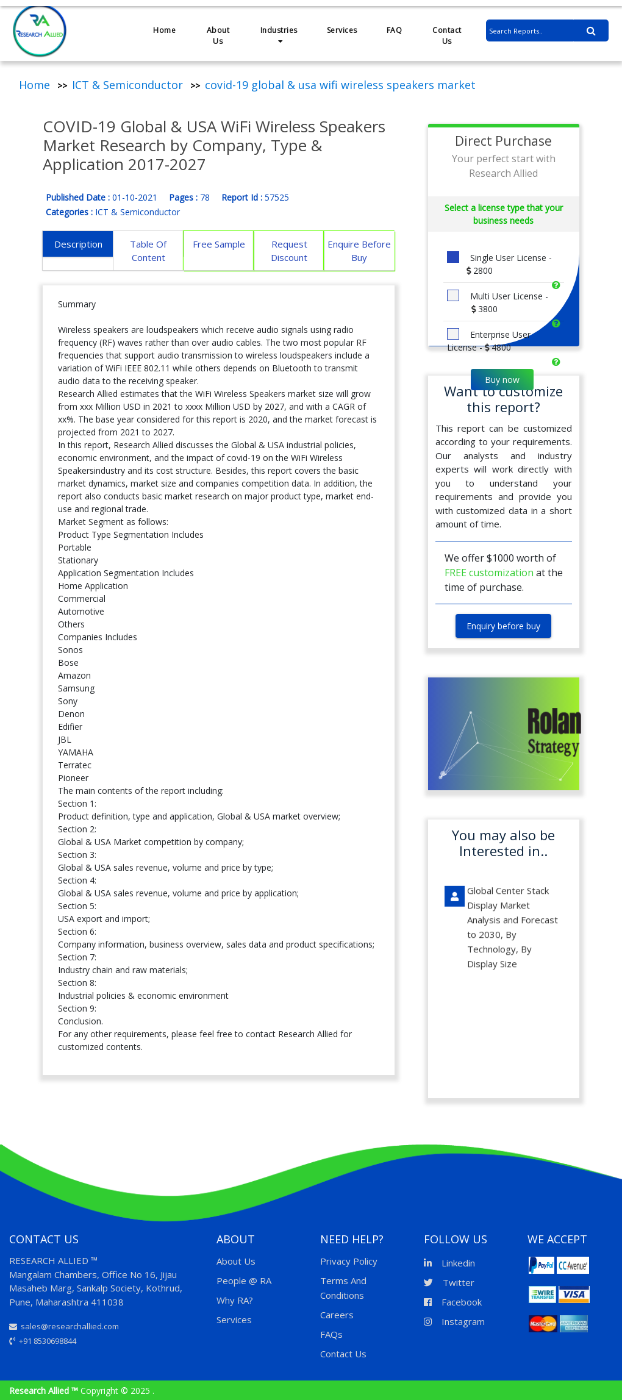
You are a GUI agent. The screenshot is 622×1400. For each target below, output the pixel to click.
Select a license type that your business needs (504, 214)
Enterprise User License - (489, 341)
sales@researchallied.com (64, 1326)
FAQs (331, 1334)
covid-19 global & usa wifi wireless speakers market (340, 84)
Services (342, 30)
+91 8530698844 (42, 1340)
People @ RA (243, 1280)
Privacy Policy (348, 1261)
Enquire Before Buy (359, 251)
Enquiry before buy (503, 626)
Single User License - (499, 264)
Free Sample (219, 244)
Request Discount (289, 251)
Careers (337, 1315)
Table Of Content (148, 251)
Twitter (449, 1282)
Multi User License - (497, 302)
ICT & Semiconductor (127, 84)
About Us (218, 35)
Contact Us (447, 35)
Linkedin (449, 1263)
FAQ (394, 30)
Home (164, 30)
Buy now (502, 379)
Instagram (454, 1321)
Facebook (453, 1302)
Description (78, 244)
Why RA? (234, 1300)
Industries (279, 35)
